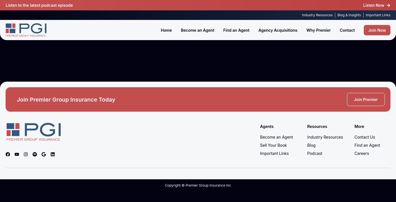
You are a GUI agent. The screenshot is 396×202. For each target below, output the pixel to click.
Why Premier (318, 30)
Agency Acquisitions (277, 30)
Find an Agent (236, 30)
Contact (347, 30)
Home (166, 30)
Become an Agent (197, 30)
